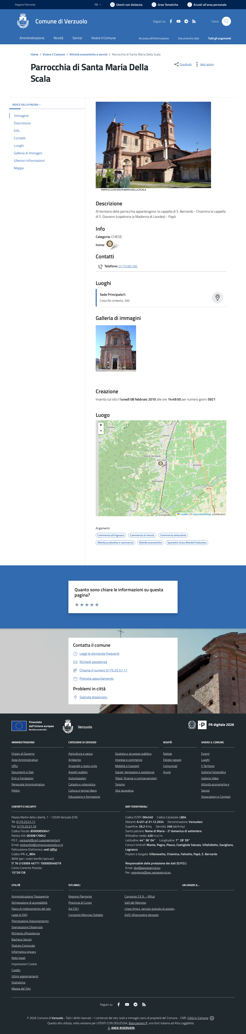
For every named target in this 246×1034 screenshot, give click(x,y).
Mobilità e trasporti (127, 766)
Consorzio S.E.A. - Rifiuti (140, 896)
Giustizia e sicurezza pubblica (133, 753)
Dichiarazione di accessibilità (29, 902)
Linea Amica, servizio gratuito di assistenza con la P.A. (159, 908)
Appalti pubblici (78, 772)
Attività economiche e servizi (88, 54)
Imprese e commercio (128, 759)
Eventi (205, 753)
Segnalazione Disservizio (27, 927)
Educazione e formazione (84, 796)
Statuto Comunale (23, 945)
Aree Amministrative (25, 759)
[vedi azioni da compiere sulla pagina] (204, 64)
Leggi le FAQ (19, 915)
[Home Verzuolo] (51, 21)
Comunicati (170, 766)
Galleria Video (210, 778)
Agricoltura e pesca (80, 753)
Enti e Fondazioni (22, 778)
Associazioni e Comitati (215, 796)
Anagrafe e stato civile (82, 766)
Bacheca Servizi (22, 939)
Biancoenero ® (138, 1023)
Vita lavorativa (124, 790)
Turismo (120, 784)
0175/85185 (128, 266)
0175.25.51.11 (25, 821)
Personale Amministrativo (28, 784)
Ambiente (74, 759)
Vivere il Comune (54, 54)
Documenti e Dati (23, 772)
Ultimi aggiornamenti (25, 976)
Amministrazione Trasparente (30, 896)
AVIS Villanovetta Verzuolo (142, 915)
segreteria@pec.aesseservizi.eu (151, 872)
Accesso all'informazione (154, 38)
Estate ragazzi (172, 759)
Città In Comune (198, 1018)
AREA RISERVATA (121, 1028)
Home (34, 54)
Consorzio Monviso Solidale (85, 915)
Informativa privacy (24, 951)
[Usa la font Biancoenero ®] (126, 4)
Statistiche (18, 982)
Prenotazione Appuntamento (30, 921)
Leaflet (182, 514)
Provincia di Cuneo (80, 902)
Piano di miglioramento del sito (31, 908)
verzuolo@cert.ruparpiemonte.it (40, 840)
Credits (16, 970)
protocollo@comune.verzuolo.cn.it (41, 844)
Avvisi (167, 772)
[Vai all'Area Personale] (207, 4)
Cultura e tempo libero (82, 790)
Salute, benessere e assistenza (134, 772)
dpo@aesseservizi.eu (147, 868)
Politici (16, 790)
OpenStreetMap (202, 514)
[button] (162, 464)
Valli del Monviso (135, 902)
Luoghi (205, 759)
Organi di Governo (23, 753)
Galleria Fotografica (213, 772)
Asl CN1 (73, 908)
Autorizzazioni (77, 778)
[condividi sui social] (182, 64)
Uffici (15, 766)
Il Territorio (207, 766)
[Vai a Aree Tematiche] (165, 4)
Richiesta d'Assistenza (26, 933)
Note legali (18, 958)
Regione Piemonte (80, 896)
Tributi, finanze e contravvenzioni (136, 778)
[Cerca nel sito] (226, 21)
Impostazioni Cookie (24, 964)
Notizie (167, 753)
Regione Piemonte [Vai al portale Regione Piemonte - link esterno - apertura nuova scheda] (25, 4)
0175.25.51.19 (26, 826)
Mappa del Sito (21, 988)
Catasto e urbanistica (81, 784)
